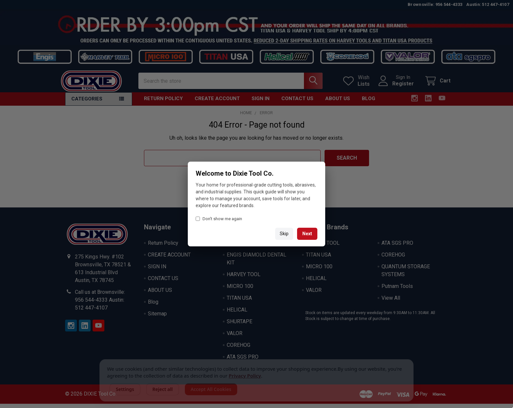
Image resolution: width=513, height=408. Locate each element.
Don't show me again (219, 218)
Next (307, 233)
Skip (284, 233)
